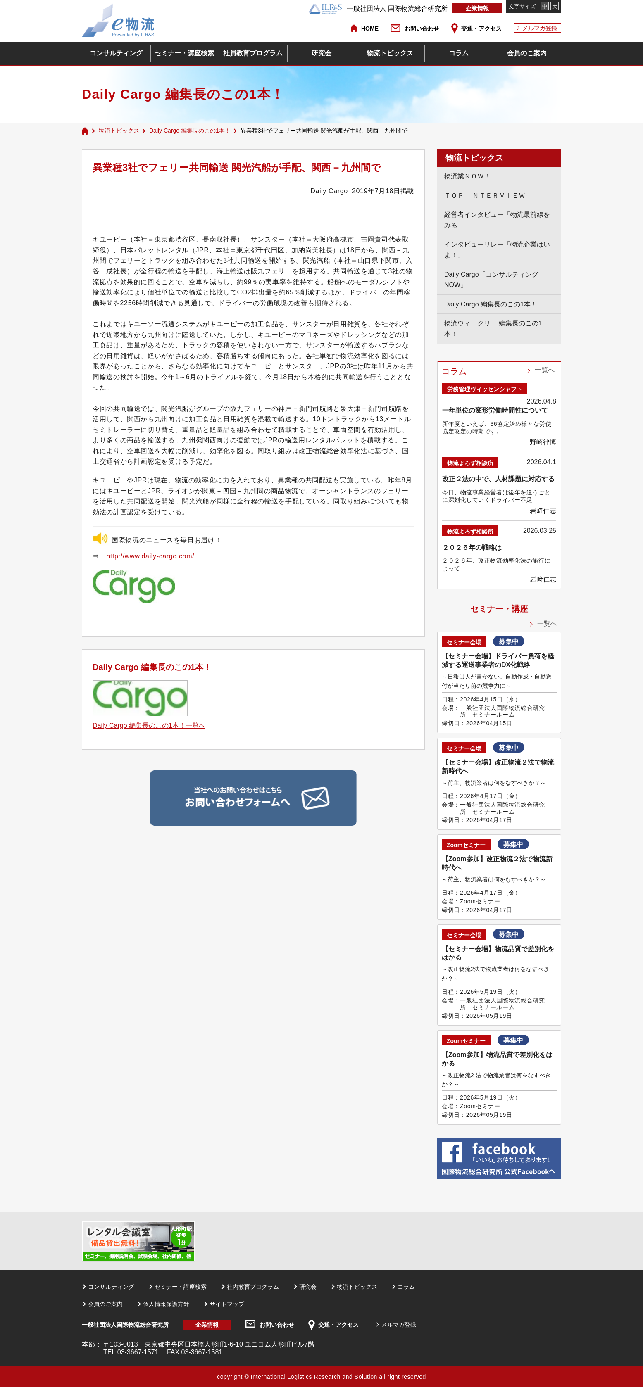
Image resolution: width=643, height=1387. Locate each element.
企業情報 (477, 8)
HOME (370, 28)
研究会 (321, 53)
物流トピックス (390, 53)
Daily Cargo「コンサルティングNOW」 (491, 280)
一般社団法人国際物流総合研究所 (125, 1324)
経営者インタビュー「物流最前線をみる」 (497, 220)
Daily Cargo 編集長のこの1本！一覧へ (149, 725)
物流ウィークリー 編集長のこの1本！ (493, 328)
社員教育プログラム (253, 53)
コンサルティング (116, 53)
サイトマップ (227, 1304)
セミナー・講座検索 (184, 53)
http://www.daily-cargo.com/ (150, 556)
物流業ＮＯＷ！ (467, 176)
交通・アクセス (481, 28)
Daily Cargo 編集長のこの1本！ (190, 130)
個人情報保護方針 (166, 1304)
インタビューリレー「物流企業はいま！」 (497, 250)
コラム (459, 53)
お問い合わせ (422, 28)
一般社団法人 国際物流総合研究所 (378, 8)
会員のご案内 (527, 53)
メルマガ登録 (539, 28)
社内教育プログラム (253, 1286)
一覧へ (545, 369)
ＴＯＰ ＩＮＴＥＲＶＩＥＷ (484, 195)
